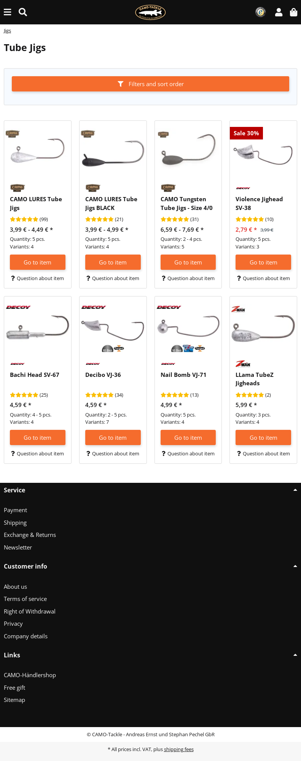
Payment (15, 510)
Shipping (15, 522)
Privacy (13, 623)
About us (15, 586)
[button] (278, 12)
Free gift (14, 687)
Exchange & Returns (30, 534)
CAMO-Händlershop (30, 675)
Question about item (37, 278)
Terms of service (25, 598)
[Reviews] (24, 219)
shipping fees (179, 749)
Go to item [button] (37, 262)
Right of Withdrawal (30, 611)
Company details (26, 636)
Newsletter (18, 547)
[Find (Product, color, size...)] (23, 12)
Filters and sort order (151, 84)
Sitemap (14, 699)
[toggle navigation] (7, 12)
